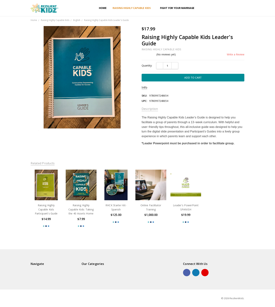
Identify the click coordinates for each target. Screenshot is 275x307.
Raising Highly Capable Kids (133, 8)
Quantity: (147, 65)
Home (102, 8)
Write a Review (235, 54)
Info (144, 87)
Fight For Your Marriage (179, 8)
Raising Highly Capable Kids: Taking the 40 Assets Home (81, 209)
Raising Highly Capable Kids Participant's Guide (46, 209)
